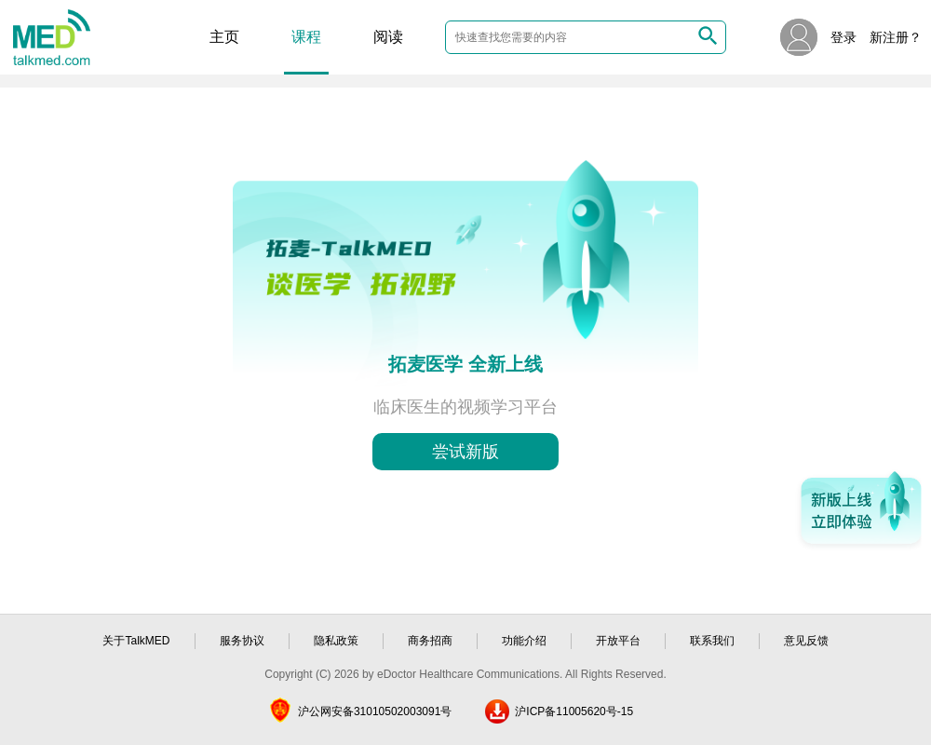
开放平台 (618, 640)
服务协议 (242, 640)
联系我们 (712, 640)
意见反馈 (806, 640)
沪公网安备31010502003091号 (375, 711)
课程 (306, 37)
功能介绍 (524, 640)
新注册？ (896, 37)
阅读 (388, 37)
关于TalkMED (135, 640)
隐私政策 (336, 640)
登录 (843, 37)
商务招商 (430, 640)
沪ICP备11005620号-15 (574, 711)
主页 (224, 37)
